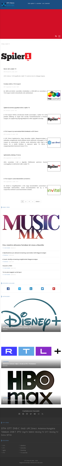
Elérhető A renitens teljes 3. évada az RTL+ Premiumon (19, 364)
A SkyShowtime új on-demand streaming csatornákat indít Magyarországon (24, 253)
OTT (9, 428)
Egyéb (4, 450)
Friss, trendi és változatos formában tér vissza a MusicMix (23, 245)
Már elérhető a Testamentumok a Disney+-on (17, 327)
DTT (47, 432)
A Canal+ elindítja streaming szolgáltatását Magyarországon (20, 259)
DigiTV (25, 432)
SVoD (23, 428)
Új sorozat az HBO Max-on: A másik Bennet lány (17, 400)
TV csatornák (6, 248)
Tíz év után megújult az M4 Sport (12, 272)
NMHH (31, 432)
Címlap (3, 44)
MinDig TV (39, 432)
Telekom (5, 431)
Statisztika (23, 448)
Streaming (5, 255)
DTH (3, 428)
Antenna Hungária (46, 428)
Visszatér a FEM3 (7, 266)
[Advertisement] (31, 21)
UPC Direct (32, 428)
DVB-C (16, 428)
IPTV (19, 431)
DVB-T (13, 431)
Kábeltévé (23, 445)
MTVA (9, 435)
